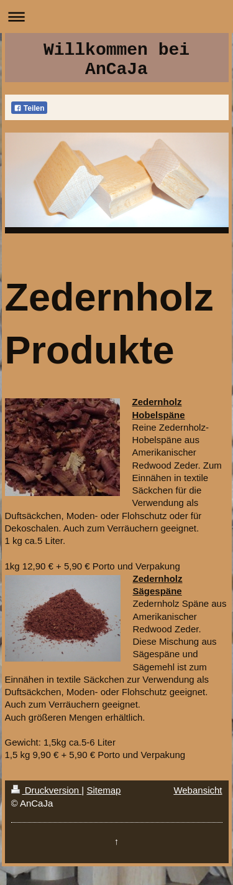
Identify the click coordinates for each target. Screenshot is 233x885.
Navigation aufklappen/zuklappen (116, 16)
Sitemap (103, 790)
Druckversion (46, 790)
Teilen (29, 108)
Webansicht (197, 790)
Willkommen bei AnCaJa (116, 59)
